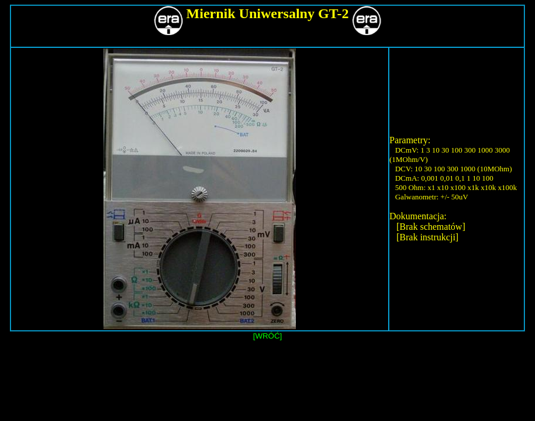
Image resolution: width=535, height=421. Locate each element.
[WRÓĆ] (267, 336)
